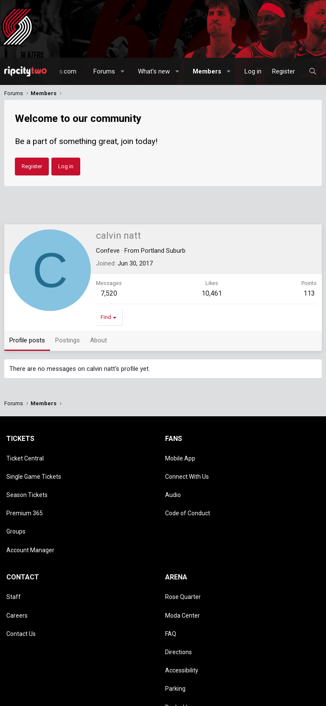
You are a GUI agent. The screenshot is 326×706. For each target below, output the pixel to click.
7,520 (109, 293)
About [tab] (98, 340)
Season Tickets (27, 479)
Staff (13, 557)
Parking (175, 618)
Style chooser (25, 688)
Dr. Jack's (177, 630)
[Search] (313, 71)
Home (139, 697)
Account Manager (30, 516)
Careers (17, 569)
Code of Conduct (187, 492)
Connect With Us (187, 467)
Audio (173, 479)
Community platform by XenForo (78, 675)
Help (121, 697)
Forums (104, 71)
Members (207, 71)
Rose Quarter (183, 557)
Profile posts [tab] (27, 340)
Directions (178, 593)
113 (309, 293)
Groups (15, 504)
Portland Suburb (163, 250)
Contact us (17, 697)
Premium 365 (24, 492)
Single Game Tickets (33, 467)
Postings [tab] (67, 340)
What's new (154, 71)
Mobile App (180, 455)
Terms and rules (54, 697)
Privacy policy (94, 697)
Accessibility (181, 606)
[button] (122, 71)
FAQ (170, 582)
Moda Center (182, 569)
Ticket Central (25, 455)
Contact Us (21, 582)
